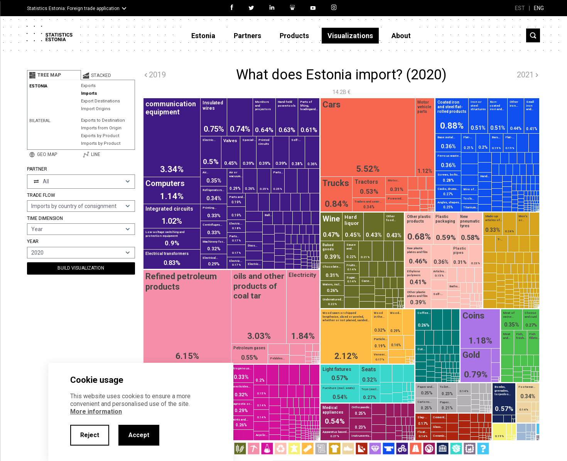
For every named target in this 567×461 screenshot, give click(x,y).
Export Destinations (100, 101)
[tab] (54, 75)
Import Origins (95, 108)
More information (96, 411)
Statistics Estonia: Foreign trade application (73, 8)
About (401, 36)
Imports (89, 93)
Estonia (203, 36)
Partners (247, 36)
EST (520, 8)
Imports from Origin (101, 128)
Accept (138, 435)
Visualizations (350, 36)
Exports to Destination (103, 120)
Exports (88, 85)
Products (294, 36)
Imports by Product (100, 143)
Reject (89, 435)
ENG (539, 8)
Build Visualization (80, 268)
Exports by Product (100, 135)
